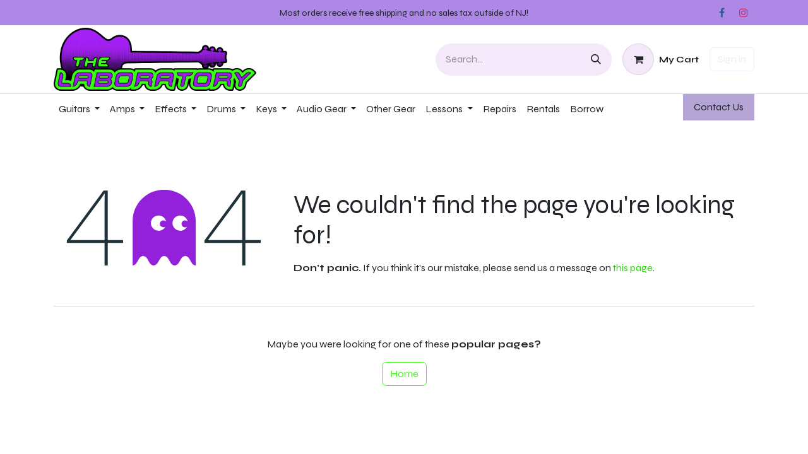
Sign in (732, 59)
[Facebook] (721, 13)
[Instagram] (744, 13)
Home (404, 374)
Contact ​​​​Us (719, 107)
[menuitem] (79, 109)
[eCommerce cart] (660, 59)
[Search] (596, 60)
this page (633, 268)
